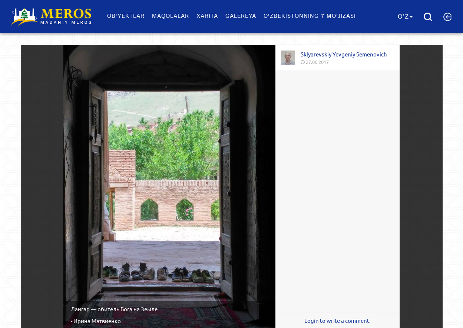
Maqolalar (170, 16)
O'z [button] (405, 16)
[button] (447, 16)
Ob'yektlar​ (126, 16)
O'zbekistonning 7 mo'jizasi (310, 16)
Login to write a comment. (337, 320)
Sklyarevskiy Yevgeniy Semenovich (344, 54)
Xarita (207, 16)
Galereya (240, 16)
